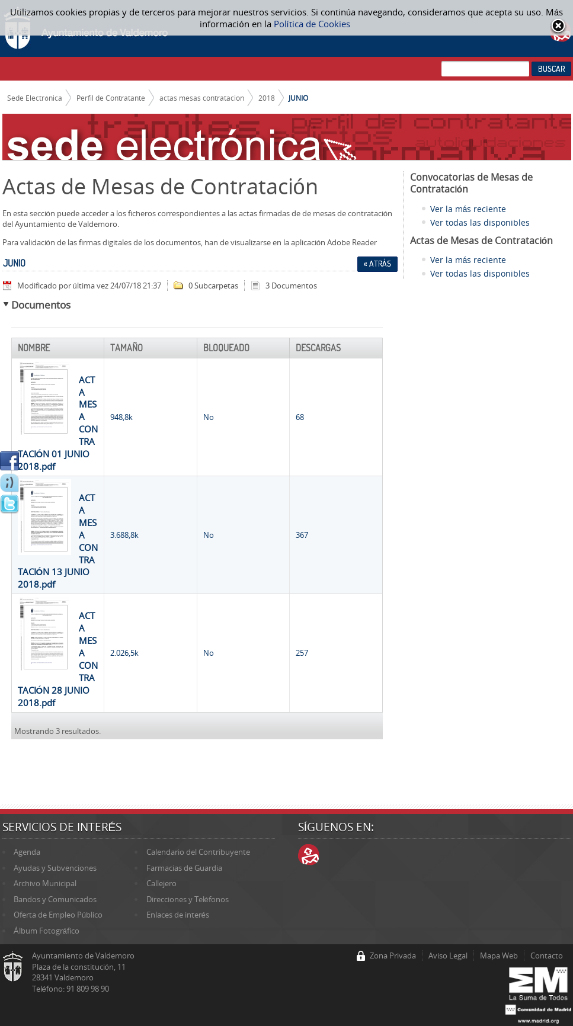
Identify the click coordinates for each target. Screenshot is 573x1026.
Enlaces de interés (177, 914)
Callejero (161, 883)
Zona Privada (393, 955)
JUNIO (298, 97)
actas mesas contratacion (201, 97)
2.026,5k (124, 652)
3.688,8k (124, 535)
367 (302, 535)
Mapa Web (499, 955)
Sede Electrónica (34, 97)
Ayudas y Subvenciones (55, 868)
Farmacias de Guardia (184, 868)
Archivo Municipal (45, 883)
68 (300, 417)
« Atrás (377, 263)
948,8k (121, 417)
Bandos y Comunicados (55, 899)
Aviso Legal (448, 955)
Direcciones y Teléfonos (187, 899)
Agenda (27, 852)
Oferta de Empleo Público (58, 914)
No (208, 417)
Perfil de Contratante (110, 97)
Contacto (546, 955)
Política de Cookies (312, 24)
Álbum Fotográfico (46, 930)
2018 (266, 97)
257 (302, 652)
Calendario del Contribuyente (198, 852)
